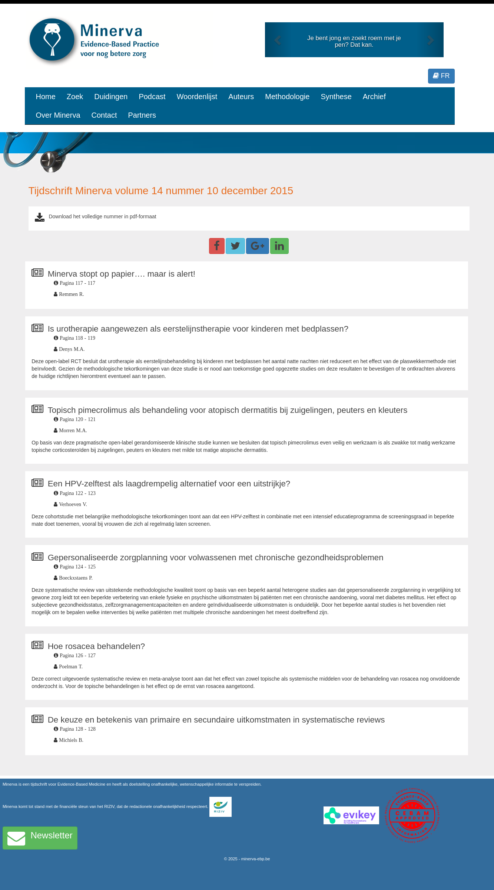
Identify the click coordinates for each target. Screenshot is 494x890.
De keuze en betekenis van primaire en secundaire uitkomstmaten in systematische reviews (216, 719)
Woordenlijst (197, 96)
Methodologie (287, 96)
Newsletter (40, 838)
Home (46, 96)
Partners (142, 115)
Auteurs (241, 96)
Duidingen (110, 96)
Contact (104, 115)
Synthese (336, 96)
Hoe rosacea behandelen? (96, 646)
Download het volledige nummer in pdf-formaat (102, 216)
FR (441, 75)
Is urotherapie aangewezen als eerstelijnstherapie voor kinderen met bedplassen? (198, 328)
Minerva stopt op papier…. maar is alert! (121, 273)
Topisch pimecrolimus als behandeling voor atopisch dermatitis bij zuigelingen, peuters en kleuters (228, 410)
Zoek (75, 96)
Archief (374, 96)
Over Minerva (58, 115)
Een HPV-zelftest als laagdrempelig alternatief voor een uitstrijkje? (169, 483)
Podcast (152, 96)
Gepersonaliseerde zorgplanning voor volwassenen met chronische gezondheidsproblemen (216, 557)
